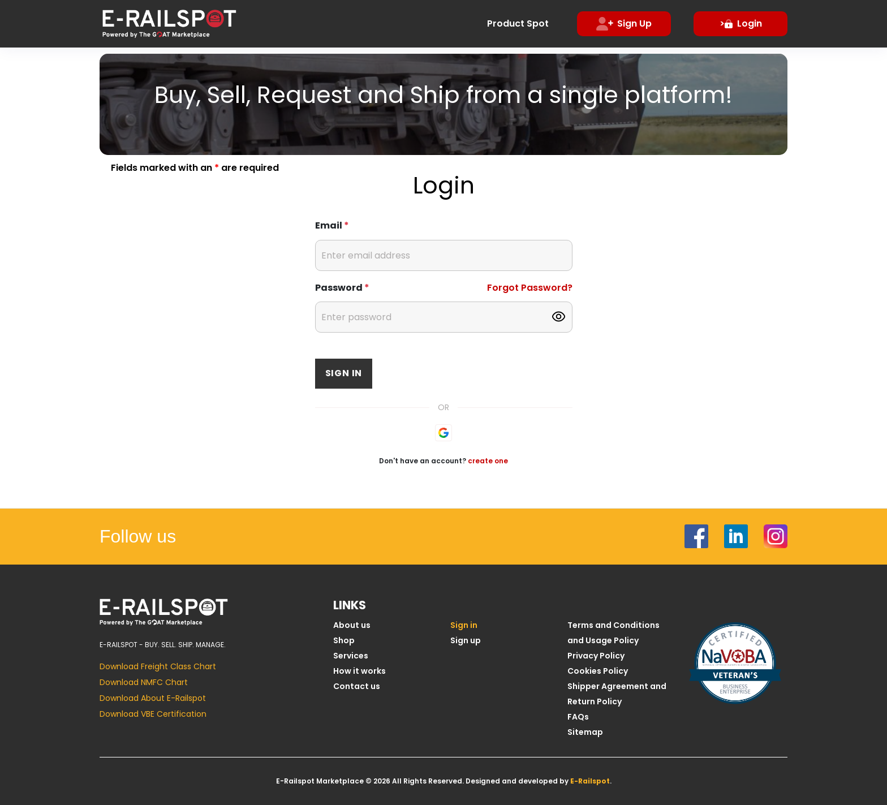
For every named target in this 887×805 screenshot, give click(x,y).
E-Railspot (590, 781)
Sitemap (585, 732)
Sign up (465, 640)
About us (352, 625)
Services (350, 655)
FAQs (578, 716)
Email (332, 225)
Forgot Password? (529, 287)
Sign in (344, 373)
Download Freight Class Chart (158, 666)
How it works (359, 671)
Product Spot (518, 23)
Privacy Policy (596, 655)
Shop (344, 640)
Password (342, 287)
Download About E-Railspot (153, 698)
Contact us (356, 686)
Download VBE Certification (153, 714)
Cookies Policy (597, 671)
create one (488, 461)
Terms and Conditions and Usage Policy (613, 632)
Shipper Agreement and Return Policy (616, 694)
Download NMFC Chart (144, 682)
